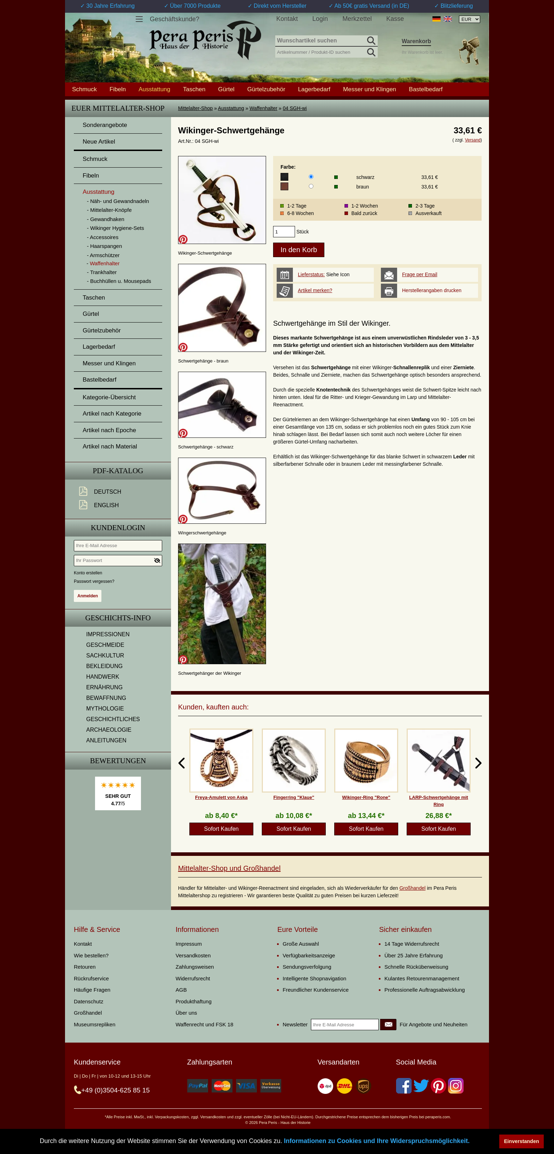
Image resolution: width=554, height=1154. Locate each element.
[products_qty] (284, 231)
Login (320, 18)
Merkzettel (357, 18)
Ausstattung (231, 108)
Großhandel (412, 888)
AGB (181, 990)
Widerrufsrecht (193, 978)
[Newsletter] (388, 1024)
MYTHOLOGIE (105, 709)
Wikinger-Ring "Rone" (366, 797)
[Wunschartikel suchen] (326, 41)
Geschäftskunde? (174, 19)
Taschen (194, 89)
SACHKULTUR (105, 656)
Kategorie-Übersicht (109, 397)
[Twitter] (421, 1086)
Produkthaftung (194, 1001)
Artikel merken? (315, 290)
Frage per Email (419, 274)
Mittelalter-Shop (195, 108)
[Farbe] (311, 176)
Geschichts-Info (118, 618)
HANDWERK (102, 677)
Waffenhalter (263, 108)
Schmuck (84, 89)
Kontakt (287, 18)
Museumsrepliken (95, 1024)
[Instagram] (456, 1086)
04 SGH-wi (295, 108)
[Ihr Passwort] (118, 560)
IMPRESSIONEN (108, 634)
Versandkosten (193, 955)
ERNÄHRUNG (104, 687)
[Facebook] (404, 1086)
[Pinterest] (438, 1086)
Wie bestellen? (91, 955)
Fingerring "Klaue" (293, 797)
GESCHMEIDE (105, 645)
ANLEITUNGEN (106, 740)
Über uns (186, 1013)
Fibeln (118, 89)
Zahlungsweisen (195, 967)
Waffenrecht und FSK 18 (204, 1024)
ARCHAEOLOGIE (108, 730)
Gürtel (226, 89)
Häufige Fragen (92, 990)
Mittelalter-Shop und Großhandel (229, 868)
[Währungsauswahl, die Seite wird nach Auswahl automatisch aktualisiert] (469, 19)
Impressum (189, 944)
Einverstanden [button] (521, 1141)
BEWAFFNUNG (106, 698)
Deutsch (107, 492)
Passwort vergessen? (94, 581)
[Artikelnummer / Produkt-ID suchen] (326, 51)
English (106, 505)
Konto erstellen (88, 572)
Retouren (85, 967)
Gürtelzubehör (266, 89)
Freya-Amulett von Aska (221, 797)
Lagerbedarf (314, 89)
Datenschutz (88, 1001)
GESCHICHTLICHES (113, 719)
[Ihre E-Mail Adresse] (118, 545)
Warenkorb (416, 41)
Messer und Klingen (369, 89)
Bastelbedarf (425, 89)
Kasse (395, 18)
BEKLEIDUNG (104, 666)
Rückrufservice (91, 978)
